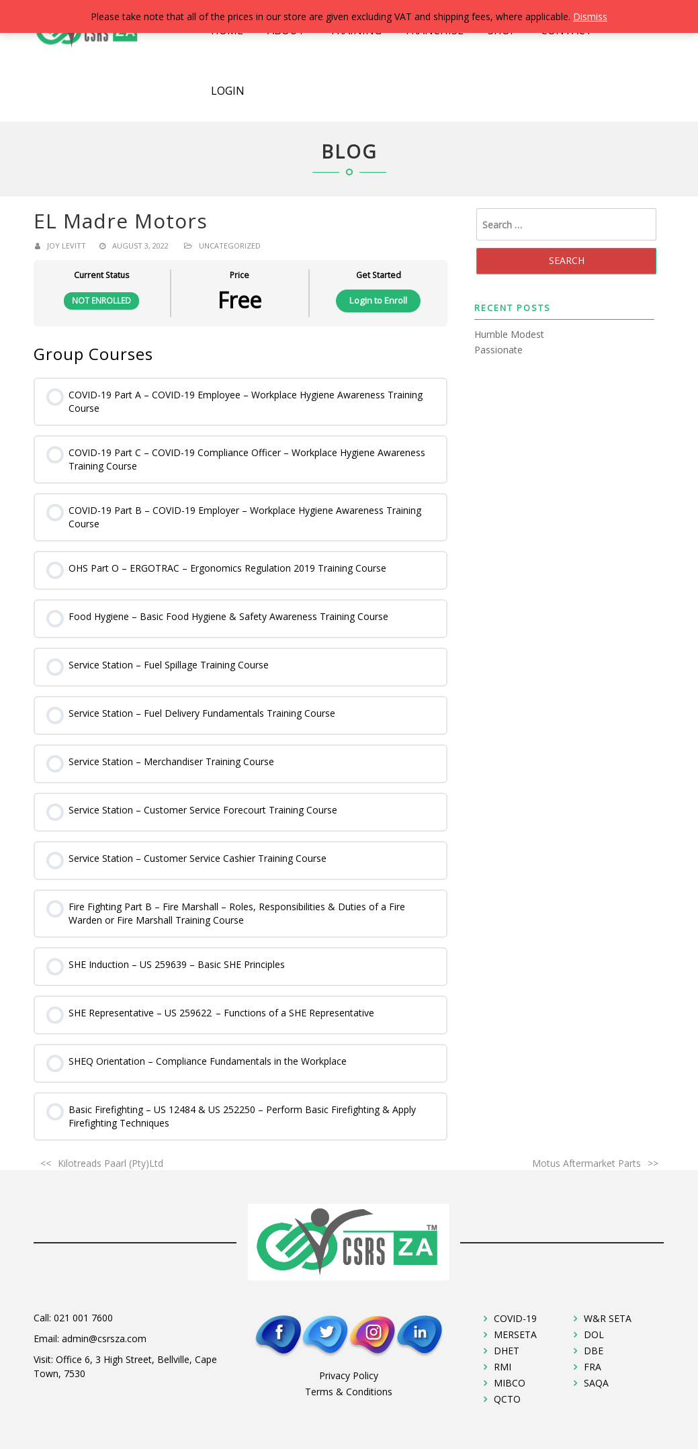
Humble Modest (509, 334)
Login (228, 90)
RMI (502, 1366)
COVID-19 (515, 1318)
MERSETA (515, 1334)
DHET (506, 1350)
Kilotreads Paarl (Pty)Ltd (110, 1163)
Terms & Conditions (348, 1391)
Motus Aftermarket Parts (586, 1163)
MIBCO (509, 1382)
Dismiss (590, 16)
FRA (592, 1366)
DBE (593, 1350)
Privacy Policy (348, 1375)
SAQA (596, 1382)
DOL (594, 1334)
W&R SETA (607, 1318)
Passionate (498, 349)
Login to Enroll (378, 300)
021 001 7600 (83, 1317)
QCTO (507, 1399)
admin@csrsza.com (104, 1338)
